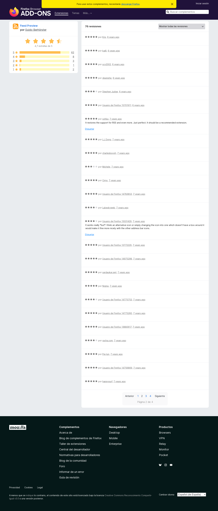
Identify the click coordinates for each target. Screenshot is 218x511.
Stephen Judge (110, 91)
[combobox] (187, 12)
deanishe (107, 78)
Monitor (164, 449)
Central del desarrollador (74, 449)
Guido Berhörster (35, 29)
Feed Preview (29, 25)
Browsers (165, 432)
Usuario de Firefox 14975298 (117, 258)
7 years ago (116, 119)
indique (29, 495)
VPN (162, 438)
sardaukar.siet (109, 272)
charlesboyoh (109, 153)
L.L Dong (106, 139)
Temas (75, 13)
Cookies (28, 487)
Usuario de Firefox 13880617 (116, 327)
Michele (106, 166)
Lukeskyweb (108, 207)
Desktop (114, 432)
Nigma (105, 286)
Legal (40, 487)
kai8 (104, 50)
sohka (105, 119)
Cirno (105, 180)
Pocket (163, 455)
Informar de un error (71, 471)
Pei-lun (105, 354)
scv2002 (106, 64)
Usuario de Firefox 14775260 (117, 313)
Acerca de (65, 432)
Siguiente (160, 396)
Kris (104, 37)
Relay (162, 443)
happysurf (107, 381)
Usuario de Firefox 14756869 (117, 367)
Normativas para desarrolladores (79, 455)
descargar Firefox (130, 4)
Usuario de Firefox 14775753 (117, 299)
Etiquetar (89, 129)
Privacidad (14, 487)
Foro (62, 466)
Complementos (69, 427)
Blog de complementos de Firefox (80, 438)
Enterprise (115, 443)
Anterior (129, 396)
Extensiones (61, 13)
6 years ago (113, 37)
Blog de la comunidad (72, 460)
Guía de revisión (69, 477)
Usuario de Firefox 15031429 (117, 221)
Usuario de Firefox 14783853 (117, 194)
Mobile (113, 438)
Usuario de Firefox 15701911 (116, 105)
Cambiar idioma (166, 494)
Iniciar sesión (202, 3)
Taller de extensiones (72, 443)
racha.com (107, 340)
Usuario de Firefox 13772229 (117, 245)
